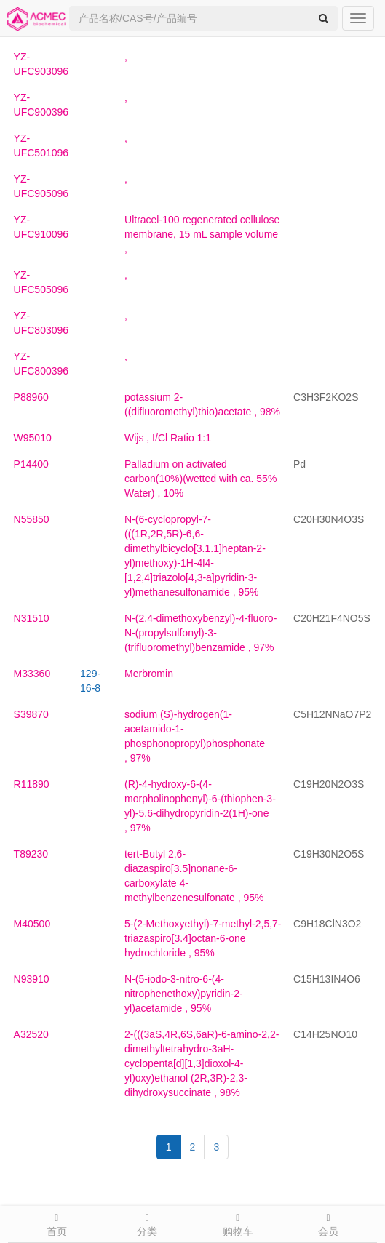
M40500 (32, 924)
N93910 (31, 979)
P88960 (31, 397)
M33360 (32, 673)
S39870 (31, 714)
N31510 (31, 618)
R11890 (31, 784)
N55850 (31, 519)
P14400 (31, 464)
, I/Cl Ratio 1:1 (167, 438)
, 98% (201, 1063)
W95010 (33, 438)
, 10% (200, 478)
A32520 (31, 1034)
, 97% (200, 632)
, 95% (203, 938)
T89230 (31, 854)
